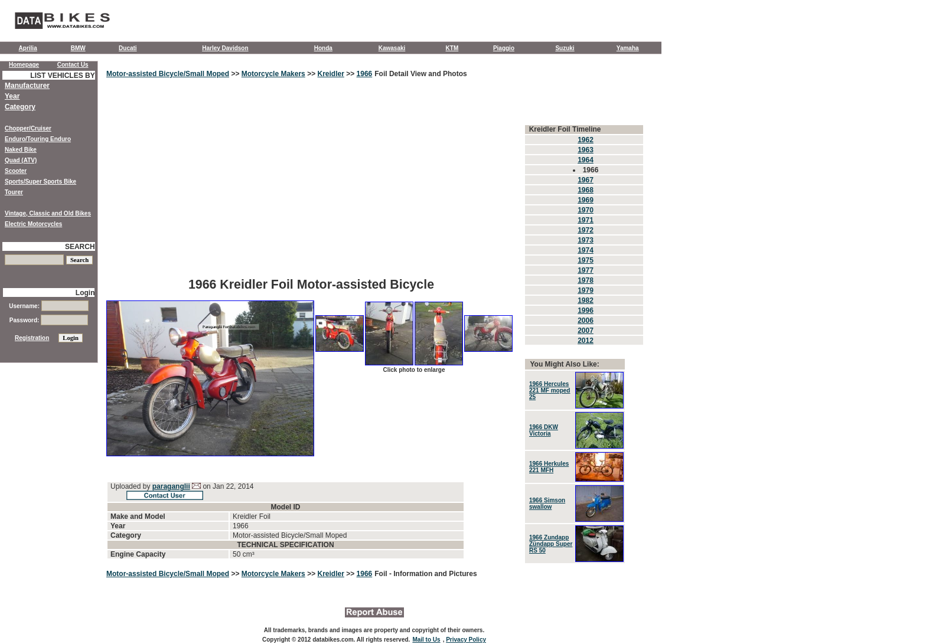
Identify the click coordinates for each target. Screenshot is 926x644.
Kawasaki (392, 48)
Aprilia (28, 48)
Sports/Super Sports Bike (40, 181)
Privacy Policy (466, 639)
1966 (365, 74)
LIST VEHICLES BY (62, 75)
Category (20, 107)
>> (235, 74)
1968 (586, 190)
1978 (586, 280)
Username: (48, 306)
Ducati (128, 48)
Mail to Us (426, 639)
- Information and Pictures (433, 574)
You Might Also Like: (564, 364)
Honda (323, 48)
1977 (586, 270)
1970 (586, 210)
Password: (48, 320)
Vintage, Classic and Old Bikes (48, 213)
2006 (586, 320)
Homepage (24, 64)
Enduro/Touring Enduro (38, 139)
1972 (586, 230)
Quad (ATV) (21, 160)
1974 (586, 250)
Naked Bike (21, 149)
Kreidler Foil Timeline (565, 129)
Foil (381, 574)
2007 (586, 330)
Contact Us (73, 64)
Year (12, 96)
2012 (586, 340)
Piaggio (503, 48)
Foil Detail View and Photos (420, 74)
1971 (586, 220)
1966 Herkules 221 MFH (549, 466)
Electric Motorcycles (33, 224)
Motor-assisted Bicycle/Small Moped (167, 74)
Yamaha (628, 48)
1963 (586, 150)
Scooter (16, 171)
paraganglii (171, 486)
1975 (586, 260)
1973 (586, 240)
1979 (586, 290)
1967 (586, 180)
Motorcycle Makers (273, 74)
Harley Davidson (225, 48)
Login (85, 293)
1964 (586, 160)
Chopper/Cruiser (28, 128)
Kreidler (330, 74)
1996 (586, 310)
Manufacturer (27, 85)
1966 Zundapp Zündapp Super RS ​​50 (550, 544)
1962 (586, 140)
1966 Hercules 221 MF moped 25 (549, 390)
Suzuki (564, 48)
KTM (452, 48)
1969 (586, 200)
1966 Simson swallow (547, 503)
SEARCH (80, 247)
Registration (32, 338)
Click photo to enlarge (414, 370)
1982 (586, 300)
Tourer (14, 192)
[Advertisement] (311, 186)
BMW (78, 48)
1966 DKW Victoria (543, 430)
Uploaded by (131, 486)
